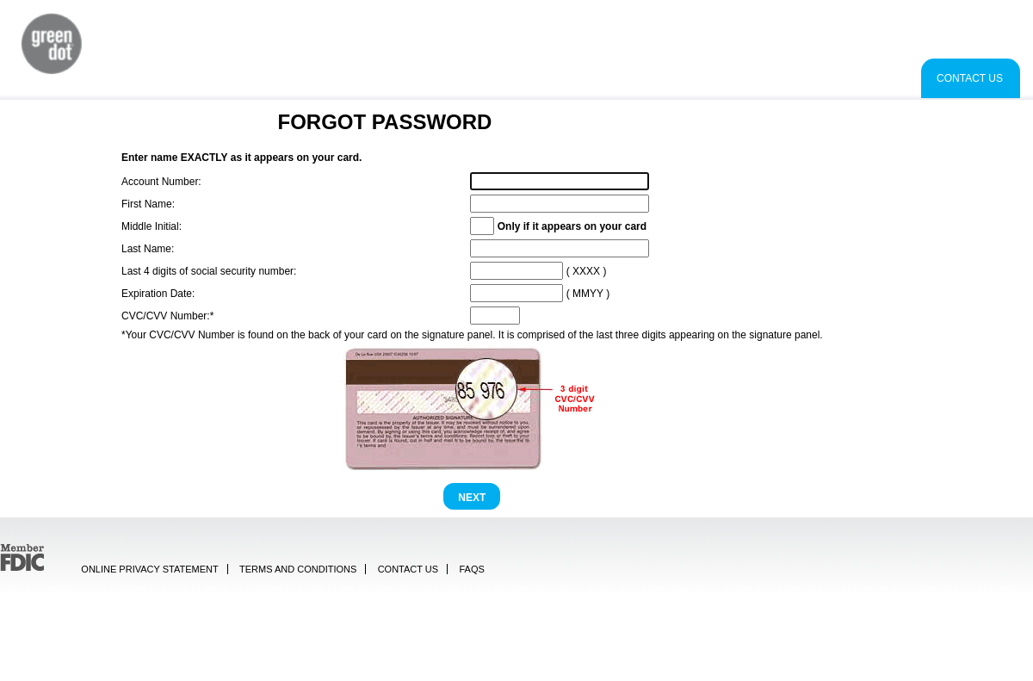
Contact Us (970, 78)
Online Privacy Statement (149, 569)
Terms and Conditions (297, 569)
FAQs (472, 569)
